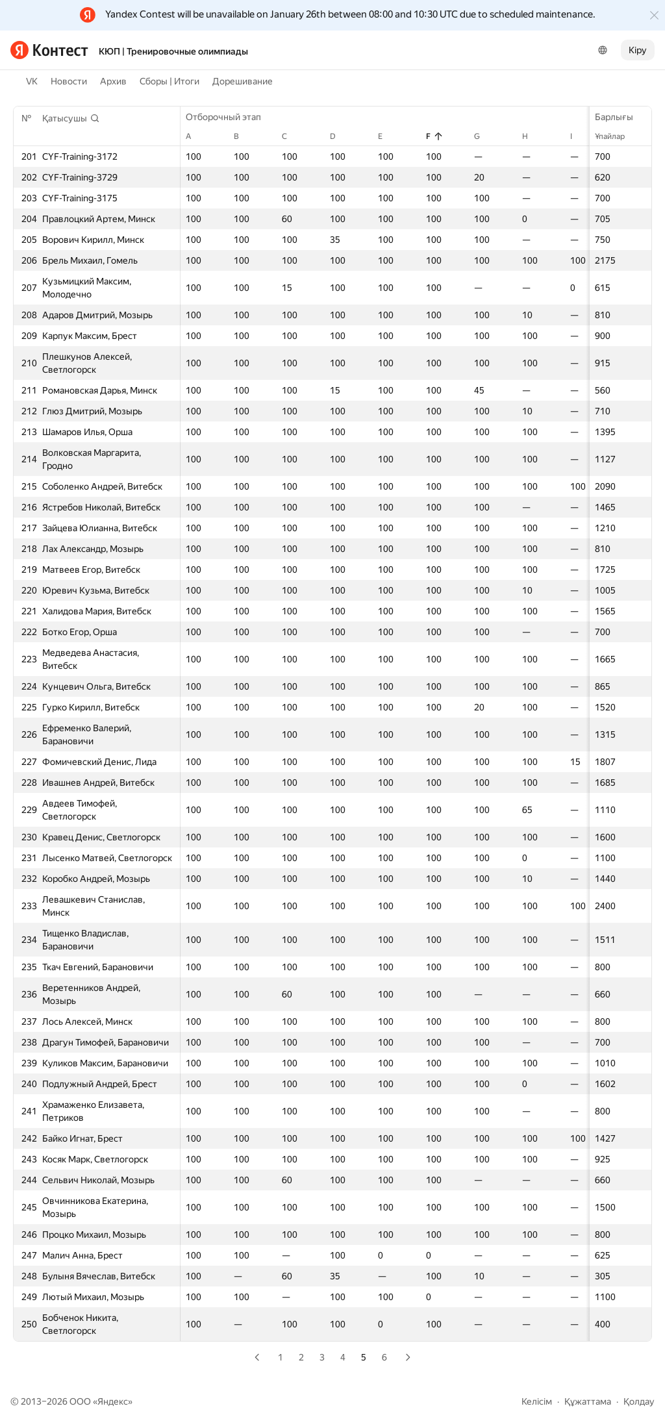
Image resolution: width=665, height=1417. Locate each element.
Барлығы (620, 116)
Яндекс (112, 1401)
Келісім (536, 1401)
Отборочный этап (230, 116)
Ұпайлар (616, 136)
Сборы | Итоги (169, 81)
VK (32, 81)
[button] (71, 118)
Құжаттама (587, 1401)
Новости (69, 81)
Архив (113, 81)
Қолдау (639, 1401)
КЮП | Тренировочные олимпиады (173, 51)
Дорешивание (242, 81)
